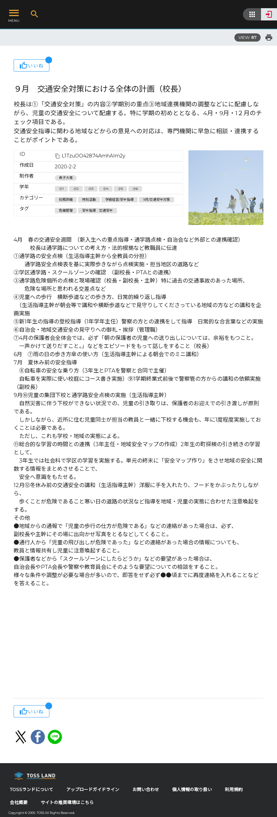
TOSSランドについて (31, 789)
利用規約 (234, 789)
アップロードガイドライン (92, 789)
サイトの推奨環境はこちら (67, 802)
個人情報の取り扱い (192, 789)
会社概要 (19, 802)
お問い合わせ (146, 789)
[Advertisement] (138, 643)
